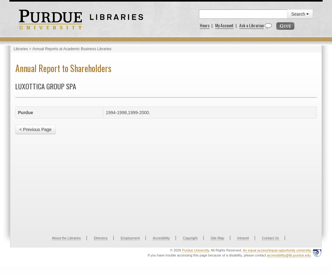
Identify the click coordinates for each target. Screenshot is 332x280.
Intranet (243, 238)
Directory (101, 238)
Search (300, 14)
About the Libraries (66, 238)
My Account (224, 25)
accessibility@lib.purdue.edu (289, 255)
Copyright (190, 238)
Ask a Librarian (251, 25)
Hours (205, 25)
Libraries (21, 49)
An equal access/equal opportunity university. (277, 250)
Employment (130, 238)
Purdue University (195, 250)
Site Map (217, 238)
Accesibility (161, 238)
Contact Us (270, 238)
